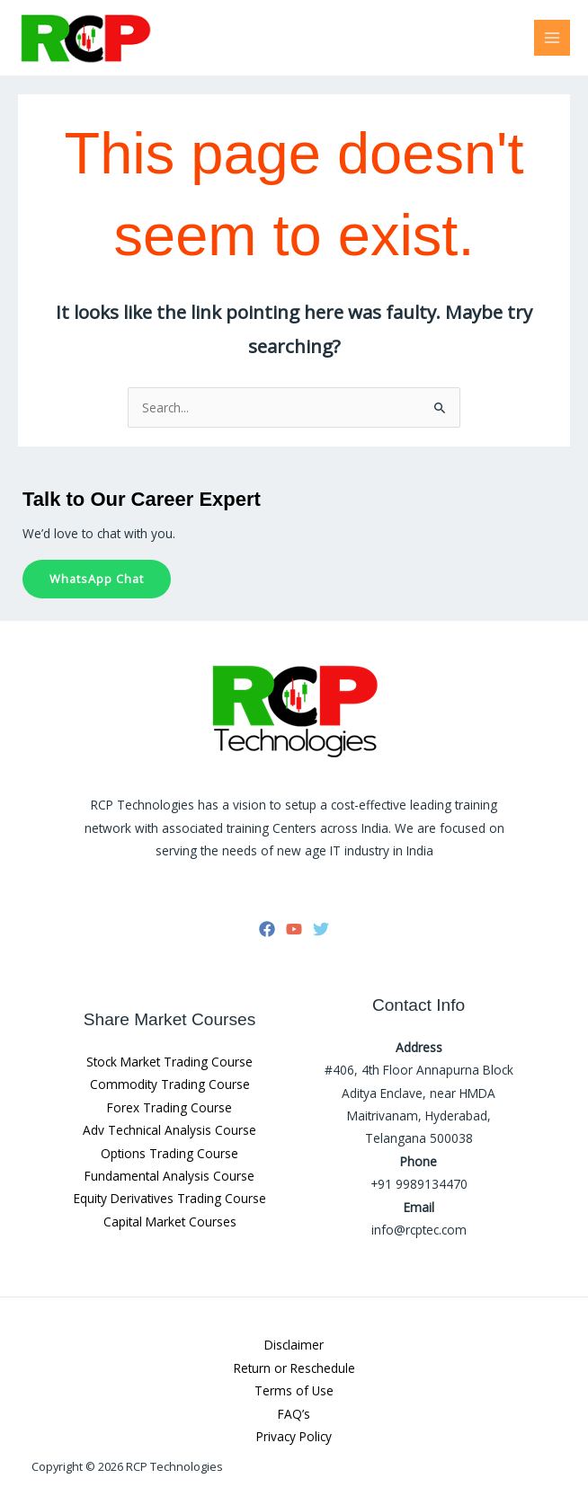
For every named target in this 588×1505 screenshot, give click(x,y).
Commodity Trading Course (170, 1084)
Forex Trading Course (169, 1107)
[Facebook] (267, 929)
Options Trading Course (169, 1153)
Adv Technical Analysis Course (169, 1129)
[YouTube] (294, 929)
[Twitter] (321, 929)
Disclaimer (294, 1344)
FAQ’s (294, 1413)
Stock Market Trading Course (169, 1061)
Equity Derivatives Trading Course (170, 1198)
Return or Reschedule (294, 1368)
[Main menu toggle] (552, 38)
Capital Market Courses (169, 1221)
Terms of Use (294, 1390)
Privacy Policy (294, 1436)
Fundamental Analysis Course (169, 1175)
